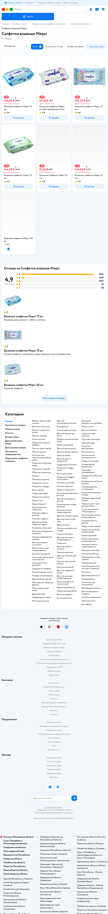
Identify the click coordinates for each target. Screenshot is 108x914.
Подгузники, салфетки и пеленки (48, 23)
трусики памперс (39, 436)
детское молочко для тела (66, 520)
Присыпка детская (65, 552)
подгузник (61, 543)
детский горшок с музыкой (65, 547)
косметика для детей (41, 554)
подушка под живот (90, 461)
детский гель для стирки (67, 516)
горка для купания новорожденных (89, 545)
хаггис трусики (38, 439)
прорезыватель (88, 579)
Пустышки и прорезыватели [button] (13, 453)
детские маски (63, 525)
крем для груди (88, 443)
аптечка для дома (64, 598)
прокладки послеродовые (88, 471)
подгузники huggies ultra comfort (65, 478)
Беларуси (70, 818)
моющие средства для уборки (91, 499)
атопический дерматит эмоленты (42, 532)
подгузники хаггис (40, 483)
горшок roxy (37, 500)
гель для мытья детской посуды (66, 529)
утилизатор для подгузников (88, 583)
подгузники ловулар (41, 469)
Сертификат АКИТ (54, 667)
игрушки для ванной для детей (67, 440)
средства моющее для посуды (91, 493)
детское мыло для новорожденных (64, 577)
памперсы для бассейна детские (67, 494)
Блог (54, 746)
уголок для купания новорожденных (90, 510)
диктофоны (87, 604)
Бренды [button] (9, 421)
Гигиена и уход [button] (12, 429)
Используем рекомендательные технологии (54, 812)
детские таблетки (89, 430)
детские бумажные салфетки (90, 592)
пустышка (86, 572)
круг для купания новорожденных (64, 511)
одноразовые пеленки (91, 588)
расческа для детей (65, 445)
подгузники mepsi (40, 493)
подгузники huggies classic (65, 469)
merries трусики (39, 452)
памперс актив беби (66, 483)
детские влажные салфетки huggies (39, 523)
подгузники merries (40, 497)
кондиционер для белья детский (92, 482)
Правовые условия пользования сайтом (54, 810)
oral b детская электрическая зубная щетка (41, 457)
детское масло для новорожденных (65, 538)
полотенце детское (90, 554)
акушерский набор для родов (92, 477)
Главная (5, 23)
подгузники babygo (40, 486)
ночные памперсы (65, 534)
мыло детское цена (40, 601)
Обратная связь (54, 671)
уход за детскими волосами (39, 564)
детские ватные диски (66, 448)
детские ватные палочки (67, 452)
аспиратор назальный (41, 528)
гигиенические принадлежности (89, 456)
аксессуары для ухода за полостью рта (42, 558)
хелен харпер (38, 490)
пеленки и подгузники (91, 597)
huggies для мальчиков (67, 464)
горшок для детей (89, 535)
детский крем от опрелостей (64, 460)
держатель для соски (91, 575)
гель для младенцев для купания (42, 538)
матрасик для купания (91, 526)
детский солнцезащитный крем (66, 422)
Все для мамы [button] (12, 437)
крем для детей (63, 455)
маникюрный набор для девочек (42, 583)
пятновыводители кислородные (89, 488)
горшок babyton (39, 504)
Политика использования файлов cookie (54, 663)
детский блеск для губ (41, 579)
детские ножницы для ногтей (66, 557)
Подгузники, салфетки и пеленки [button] (16, 459)
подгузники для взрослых (88, 434)
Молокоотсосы (88, 452)
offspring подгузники (41, 472)
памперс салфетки (40, 519)
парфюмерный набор (41, 597)
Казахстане (59, 818)
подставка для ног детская (89, 521)
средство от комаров (41, 569)
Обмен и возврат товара (54, 647)
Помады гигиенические (42, 576)
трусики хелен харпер (41, 448)
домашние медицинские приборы (92, 422)
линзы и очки (88, 427)
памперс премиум (65, 486)
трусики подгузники (66, 490)
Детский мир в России (44, 818)
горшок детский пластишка (39, 508)
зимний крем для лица (66, 430)
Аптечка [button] (9, 433)
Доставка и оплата (54, 639)
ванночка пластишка (41, 427)
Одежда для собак (54, 773)
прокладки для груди (91, 439)
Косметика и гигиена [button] (15, 425)
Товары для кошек (54, 757)
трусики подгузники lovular (41, 431)
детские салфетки (65, 594)
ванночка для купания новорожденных (91, 516)
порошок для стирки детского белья (91, 505)
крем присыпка (88, 601)
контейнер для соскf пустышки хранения (91, 567)
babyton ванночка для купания (41, 422)
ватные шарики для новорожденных (40, 549)
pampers (35, 476)
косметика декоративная (87, 447)
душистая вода (38, 594)
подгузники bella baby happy (42, 464)
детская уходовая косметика (39, 543)
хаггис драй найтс (64, 474)
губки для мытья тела (90, 550)
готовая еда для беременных (88, 465)
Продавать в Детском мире (54, 643)
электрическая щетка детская (66, 500)
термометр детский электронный (65, 583)
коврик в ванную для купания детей (91, 531)
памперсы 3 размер (40, 479)
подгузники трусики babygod (41, 444)
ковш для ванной (89, 563)
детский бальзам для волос (66, 434)
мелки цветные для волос (40, 589)
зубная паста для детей (66, 591)
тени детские (62, 427)
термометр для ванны (66, 587)
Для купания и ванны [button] (15, 447)
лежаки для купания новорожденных (90, 540)
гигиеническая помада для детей (66, 505)
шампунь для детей (65, 567)
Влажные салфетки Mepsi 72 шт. (24, 316)
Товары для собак (54, 765)
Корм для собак (54, 769)
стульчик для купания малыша (66, 562)
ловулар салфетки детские (40, 514)
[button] (28, 16)
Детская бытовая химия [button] (13, 442)
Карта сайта (54, 675)
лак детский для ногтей (42, 572)
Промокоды (54, 655)
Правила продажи (54, 651)
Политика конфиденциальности (54, 659)
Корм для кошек (54, 761)
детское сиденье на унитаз (65, 571)
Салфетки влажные (79, 23)
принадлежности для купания (91, 558)
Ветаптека (54, 777)
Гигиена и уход (19, 23)
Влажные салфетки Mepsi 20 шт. (24, 385)
